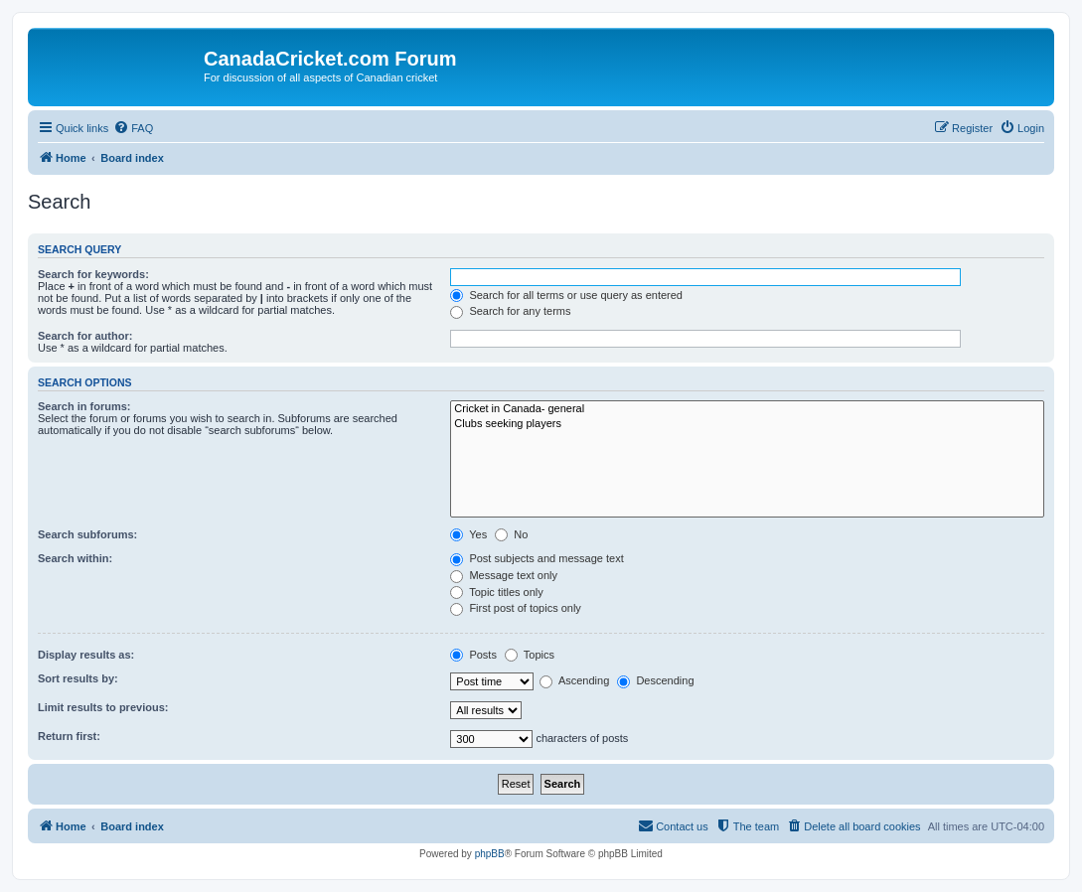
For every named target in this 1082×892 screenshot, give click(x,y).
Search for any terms (510, 311)
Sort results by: (78, 678)
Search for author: (85, 336)
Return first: (69, 736)
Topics (529, 655)
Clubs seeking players (747, 424)
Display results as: (86, 655)
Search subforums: (87, 534)
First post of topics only (515, 608)
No (511, 534)
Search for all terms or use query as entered (566, 295)
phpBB (490, 853)
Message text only (503, 575)
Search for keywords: (93, 274)
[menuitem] (133, 128)
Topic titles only (496, 592)
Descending (655, 680)
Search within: (75, 558)
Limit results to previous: (103, 707)
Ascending (574, 680)
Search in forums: (84, 406)
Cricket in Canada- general (747, 409)
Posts (473, 655)
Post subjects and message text (536, 558)
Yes (468, 534)
